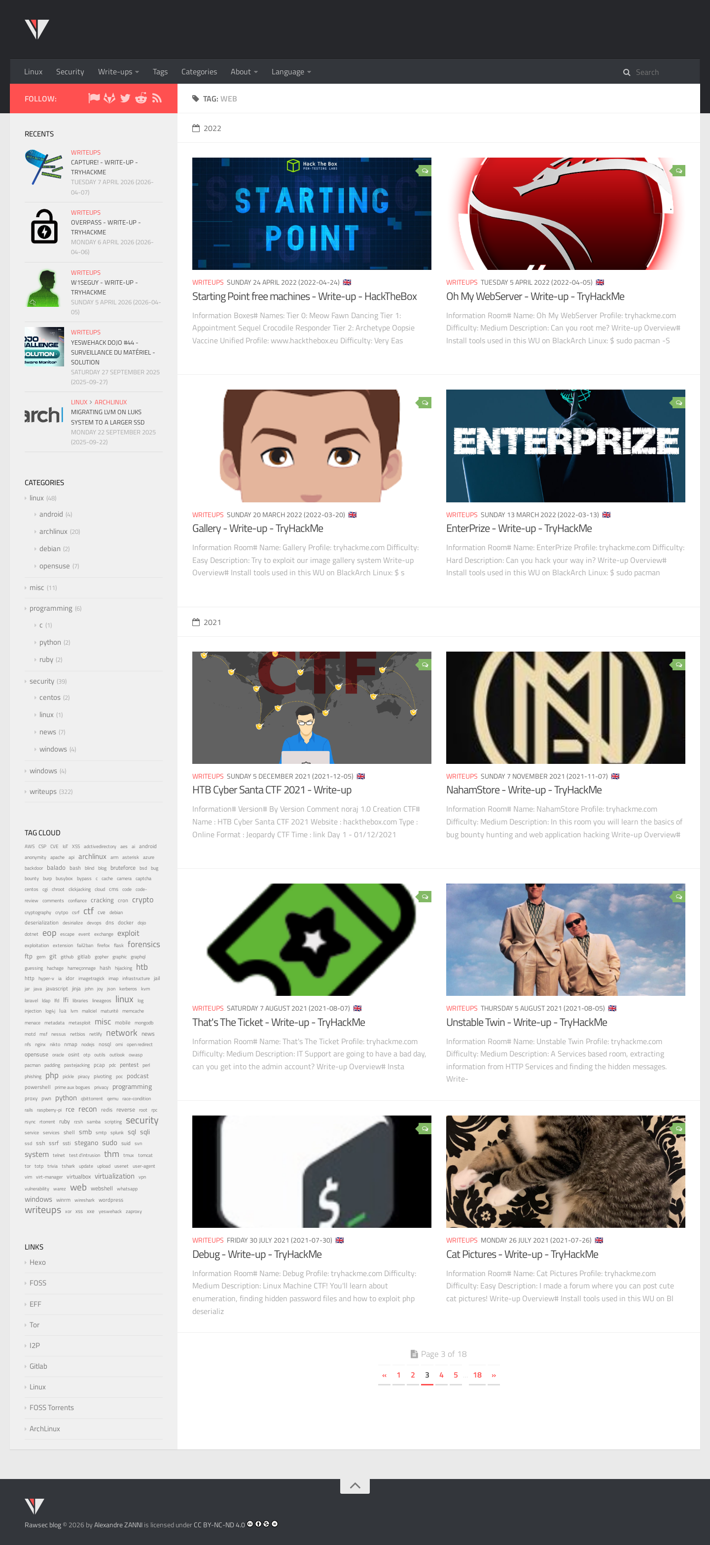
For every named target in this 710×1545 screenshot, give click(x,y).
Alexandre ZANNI (118, 1524)
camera (124, 878)
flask (119, 945)
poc (119, 1076)
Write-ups (115, 71)
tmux (128, 1155)
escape (67, 934)
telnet (59, 1155)
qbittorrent (92, 1098)
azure (148, 857)
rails (29, 1110)
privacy (101, 1087)
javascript (57, 988)
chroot (58, 889)
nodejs (88, 1044)
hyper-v (46, 978)
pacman (32, 1065)
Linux (33, 71)
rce (70, 1109)
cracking (102, 900)
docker (126, 922)
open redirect (140, 1044)
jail (157, 978)
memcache (133, 1011)
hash (105, 968)
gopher (101, 956)
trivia (52, 1166)
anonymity (35, 857)
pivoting (103, 1076)
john (89, 988)
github (67, 956)
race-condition (136, 1098)
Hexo (38, 1262)
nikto (55, 1044)
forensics (144, 944)
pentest (129, 1064)
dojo (142, 922)
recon (87, 1108)
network (122, 1032)
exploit (128, 933)
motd (30, 1034)
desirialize (73, 922)
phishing (33, 1076)
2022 (206, 128)
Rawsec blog (43, 1524)
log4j (50, 1011)
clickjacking (80, 889)
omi (119, 1044)
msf (43, 1034)
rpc (154, 1110)
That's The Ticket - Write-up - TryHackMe (278, 1022)
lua (63, 1011)
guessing (34, 968)
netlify (95, 1034)
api (71, 857)
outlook (117, 1054)
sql (132, 1132)
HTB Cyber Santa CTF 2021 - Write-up (272, 789)
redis (106, 1110)
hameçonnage (82, 968)
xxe (91, 1211)
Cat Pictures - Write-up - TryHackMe (522, 1254)
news (47, 731)
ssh (40, 1143)
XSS (76, 846)
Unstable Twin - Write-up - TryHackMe (526, 1022)
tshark (68, 1166)
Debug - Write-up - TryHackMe (256, 1254)
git (53, 956)
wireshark (84, 1200)
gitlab (84, 956)
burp (47, 878)
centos (50, 697)
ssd (28, 1143)
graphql (138, 956)
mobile (123, 1022)
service (32, 1132)
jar (27, 988)
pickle (68, 1076)
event (84, 934)
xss (79, 1211)
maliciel (89, 1011)
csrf (75, 912)
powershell (38, 1087)
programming (51, 608)
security (42, 681)
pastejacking (77, 1065)
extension (63, 945)
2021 (206, 622)
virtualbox (79, 1176)
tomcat (145, 1155)
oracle (58, 1054)
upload (103, 1166)
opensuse (54, 565)
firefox (103, 945)
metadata (54, 1022)
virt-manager (49, 1177)
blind (89, 868)
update (86, 1166)
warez (59, 1188)
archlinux (111, 402)
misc (37, 587)
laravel (31, 1000)
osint (73, 1054)
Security (70, 71)
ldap (46, 1000)
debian (50, 548)
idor (70, 978)
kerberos (128, 988)
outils (100, 1054)
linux (79, 402)
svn (138, 1143)
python (50, 642)
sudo (109, 1142)
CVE (54, 846)
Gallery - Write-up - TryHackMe (257, 528)
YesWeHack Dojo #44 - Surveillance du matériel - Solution (113, 352)
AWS (30, 846)
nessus (58, 1034)
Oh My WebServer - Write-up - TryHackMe (535, 296)
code (127, 889)
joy (100, 988)
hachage (55, 968)
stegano (86, 1142)
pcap (99, 1065)
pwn (46, 1098)
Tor (34, 1324)
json (111, 988)
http (30, 978)
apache (57, 857)
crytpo (61, 912)
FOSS (38, 1282)
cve (102, 912)
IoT (65, 846)
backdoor (34, 868)
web (78, 1187)
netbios (77, 1034)
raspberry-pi (49, 1110)
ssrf (54, 1143)
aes (124, 846)
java (38, 988)
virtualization (115, 1176)
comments (53, 900)
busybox (64, 878)
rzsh (78, 1121)
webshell (102, 1188)
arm (114, 857)
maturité (109, 1011)
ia (60, 978)
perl (146, 1065)
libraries (80, 1000)
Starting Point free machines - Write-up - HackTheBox (304, 296)
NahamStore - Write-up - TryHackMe (524, 789)
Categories (199, 71)
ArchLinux (45, 1428)
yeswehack (110, 1211)
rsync (30, 1121)
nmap (70, 1044)
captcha (143, 878)
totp (39, 1166)
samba (94, 1121)
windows (53, 749)
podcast (138, 1076)
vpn (142, 1177)
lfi (66, 1000)
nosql (105, 1044)
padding (52, 1065)
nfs (28, 1044)
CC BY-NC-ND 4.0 (219, 1524)
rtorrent (47, 1121)
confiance (77, 900)
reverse (125, 1109)
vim (28, 1177)
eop (49, 932)
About (241, 71)
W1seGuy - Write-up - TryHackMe (104, 287)
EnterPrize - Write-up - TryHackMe (519, 528)
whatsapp (127, 1188)
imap (113, 978)
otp (86, 1054)
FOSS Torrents (52, 1407)
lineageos (101, 1000)
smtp (101, 1132)
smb (85, 1131)
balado (56, 867)
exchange (103, 934)
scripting (113, 1121)
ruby (46, 659)
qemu (112, 1098)
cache (107, 878)
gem (40, 956)
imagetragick (91, 978)
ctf (88, 910)
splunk (117, 1132)
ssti (67, 1143)
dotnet (31, 934)
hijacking (123, 968)
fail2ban (85, 945)
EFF (35, 1304)
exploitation (37, 945)
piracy (84, 1076)
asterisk (130, 857)
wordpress (111, 1200)
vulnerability (37, 1188)
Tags (160, 71)
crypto (142, 899)
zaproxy (134, 1211)
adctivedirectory (100, 846)
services (51, 1132)
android (51, 514)
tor (28, 1166)
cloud (100, 889)
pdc (112, 1065)
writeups (208, 282)
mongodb (144, 1022)
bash (75, 868)
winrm (63, 1200)
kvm (145, 988)
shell (69, 1132)
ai (133, 846)
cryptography (38, 912)
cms (113, 889)
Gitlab (38, 1366)
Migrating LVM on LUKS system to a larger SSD (107, 417)
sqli (145, 1132)
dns (110, 922)
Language (288, 71)
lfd (56, 1000)
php (52, 1075)
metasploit (80, 1022)
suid (126, 1143)
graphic (119, 956)
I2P (35, 1345)
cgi (45, 889)
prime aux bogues (72, 1087)
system (37, 1154)
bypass (84, 878)
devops (94, 922)
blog (102, 868)
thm (111, 1153)
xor (68, 1211)
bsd (143, 868)
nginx (40, 1044)
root (143, 1110)
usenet (121, 1166)
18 (477, 1375)
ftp (29, 956)
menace (32, 1022)
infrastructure (136, 978)
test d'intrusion (84, 1155)
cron (123, 900)
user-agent (144, 1166)
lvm (74, 1011)
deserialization (42, 922)
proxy (31, 1098)
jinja (76, 988)
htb (142, 966)
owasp (135, 1054)
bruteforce (123, 867)
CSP (42, 846)
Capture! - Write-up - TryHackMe (104, 167)
